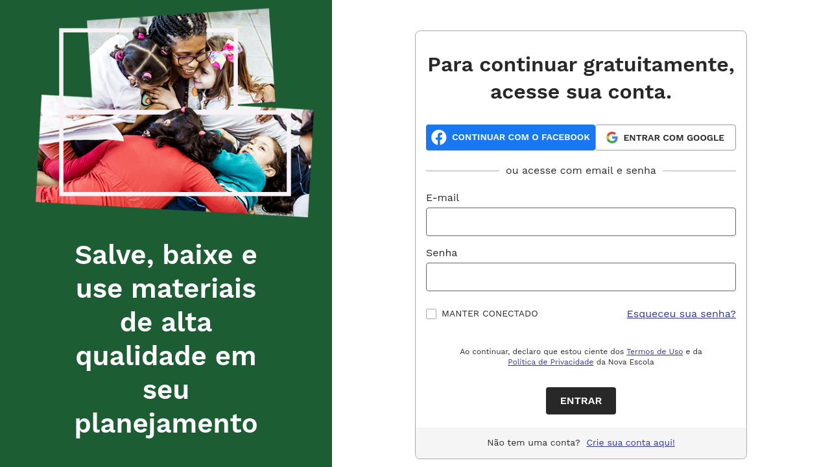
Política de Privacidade (550, 361)
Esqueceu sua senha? (682, 313)
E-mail (442, 197)
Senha (441, 252)
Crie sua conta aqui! (631, 442)
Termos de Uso (654, 351)
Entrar (581, 400)
